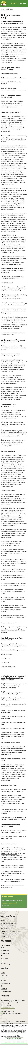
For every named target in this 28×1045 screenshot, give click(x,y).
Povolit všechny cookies (14, 1038)
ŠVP (2, 986)
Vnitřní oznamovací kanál (8, 934)
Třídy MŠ (3, 920)
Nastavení (7, 1042)
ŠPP (2, 961)
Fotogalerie (4, 978)
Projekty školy (5, 936)
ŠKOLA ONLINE (5, 945)
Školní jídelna (5, 953)
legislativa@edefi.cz (18, 836)
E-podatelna (6, 905)
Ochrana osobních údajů (9, 903)
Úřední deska (7, 897)
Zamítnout (21, 1042)
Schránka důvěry (6, 991)
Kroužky (3, 980)
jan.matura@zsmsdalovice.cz (9, 107)
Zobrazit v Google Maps (8, 1007)
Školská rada (4, 948)
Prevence (4, 956)
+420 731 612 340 (11, 3)
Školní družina (5, 950)
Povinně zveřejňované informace (12, 900)
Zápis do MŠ (4, 958)
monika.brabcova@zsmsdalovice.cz (14, 3)
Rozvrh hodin (5, 975)
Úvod (2, 9)
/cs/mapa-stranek (20, 3)
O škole (3, 972)
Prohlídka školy (5, 964)
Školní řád (4, 988)
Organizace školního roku (8, 923)
